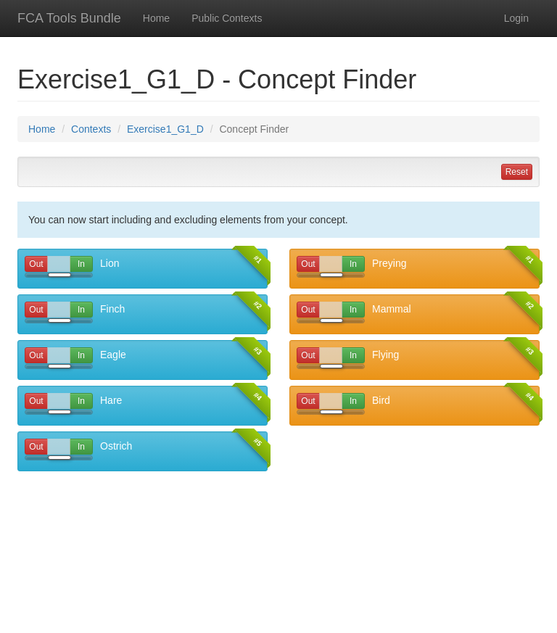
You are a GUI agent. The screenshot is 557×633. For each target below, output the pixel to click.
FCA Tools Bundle (69, 18)
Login (516, 18)
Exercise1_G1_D (165, 129)
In (82, 264)
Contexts (91, 129)
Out (36, 264)
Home (156, 18)
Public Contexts (226, 18)
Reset (517, 172)
